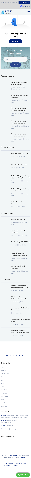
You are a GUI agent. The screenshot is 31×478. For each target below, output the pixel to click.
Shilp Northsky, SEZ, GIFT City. (20, 243)
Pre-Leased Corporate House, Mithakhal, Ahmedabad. (20, 191)
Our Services (5, 375)
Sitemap (15, 465)
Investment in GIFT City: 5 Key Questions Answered (20, 310)
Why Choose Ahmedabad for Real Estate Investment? (20, 299)
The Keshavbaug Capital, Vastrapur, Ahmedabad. (18, 111)
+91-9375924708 (6, 424)
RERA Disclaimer (8, 463)
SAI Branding (23, 457)
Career (3, 388)
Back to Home (15, 41)
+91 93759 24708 (25, 2)
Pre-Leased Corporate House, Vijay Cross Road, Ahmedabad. (20, 178)
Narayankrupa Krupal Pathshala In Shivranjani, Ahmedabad (18, 256)
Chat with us (23, 474)
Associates (4, 394)
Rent (2, 385)
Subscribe (15, 66)
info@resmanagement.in (10, 2)
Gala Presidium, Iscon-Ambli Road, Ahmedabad (19, 85)
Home (2, 369)
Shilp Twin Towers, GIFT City (19, 155)
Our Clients (4, 391)
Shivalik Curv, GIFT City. (18, 221)
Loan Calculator (5, 404)
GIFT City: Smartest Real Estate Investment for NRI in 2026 (19, 288)
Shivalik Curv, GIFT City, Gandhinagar (18, 233)
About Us (3, 372)
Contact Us (4, 408)
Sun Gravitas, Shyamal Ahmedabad (18, 269)
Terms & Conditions (20, 463)
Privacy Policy (8, 465)
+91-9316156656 (12, 422)
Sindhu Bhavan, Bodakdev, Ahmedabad (19, 204)
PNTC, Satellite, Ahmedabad (19, 166)
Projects (3, 378)
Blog (2, 401)
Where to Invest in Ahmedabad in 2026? (20, 322)
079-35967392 (9, 427)
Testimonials (4, 398)
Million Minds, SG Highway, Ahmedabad (19, 98)
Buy (2, 382)
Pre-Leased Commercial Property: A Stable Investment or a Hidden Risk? (20, 333)
